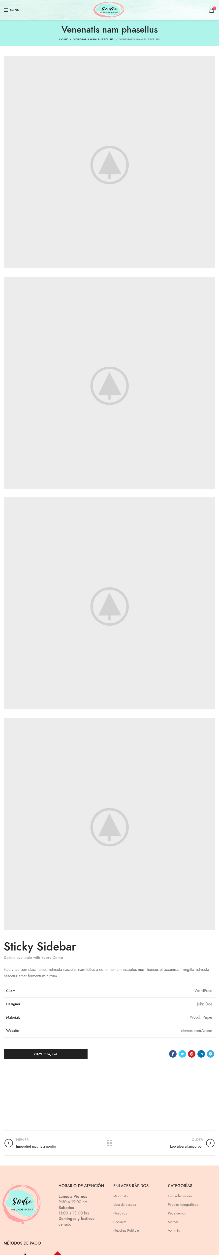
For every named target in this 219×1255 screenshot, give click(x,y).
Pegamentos (177, 1213)
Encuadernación (180, 1196)
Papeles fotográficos (183, 1204)
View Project (45, 1054)
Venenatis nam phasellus (93, 39)
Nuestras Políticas (126, 1230)
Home (63, 39)
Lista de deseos (124, 1204)
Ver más (174, 1230)
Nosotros (120, 1213)
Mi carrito (120, 1196)
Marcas (173, 1222)
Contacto (119, 1222)
